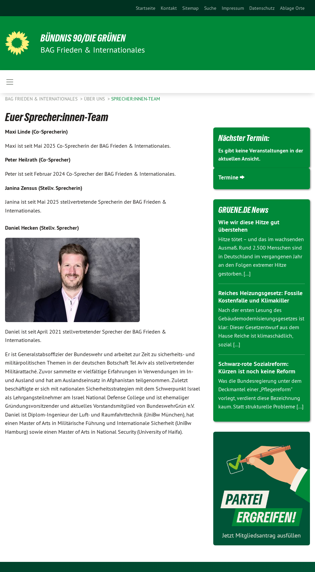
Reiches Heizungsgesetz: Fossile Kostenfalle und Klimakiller (260, 297)
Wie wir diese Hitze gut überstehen (248, 226)
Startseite (145, 8)
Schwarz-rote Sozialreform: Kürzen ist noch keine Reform (256, 367)
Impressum (233, 8)
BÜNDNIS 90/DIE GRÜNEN (88, 38)
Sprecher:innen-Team (135, 99)
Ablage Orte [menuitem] (292, 8)
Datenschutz (262, 8)
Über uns (95, 99)
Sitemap (190, 8)
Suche (210, 8)
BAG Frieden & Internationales (42, 99)
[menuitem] (145, 8)
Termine (228, 177)
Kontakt (169, 8)
